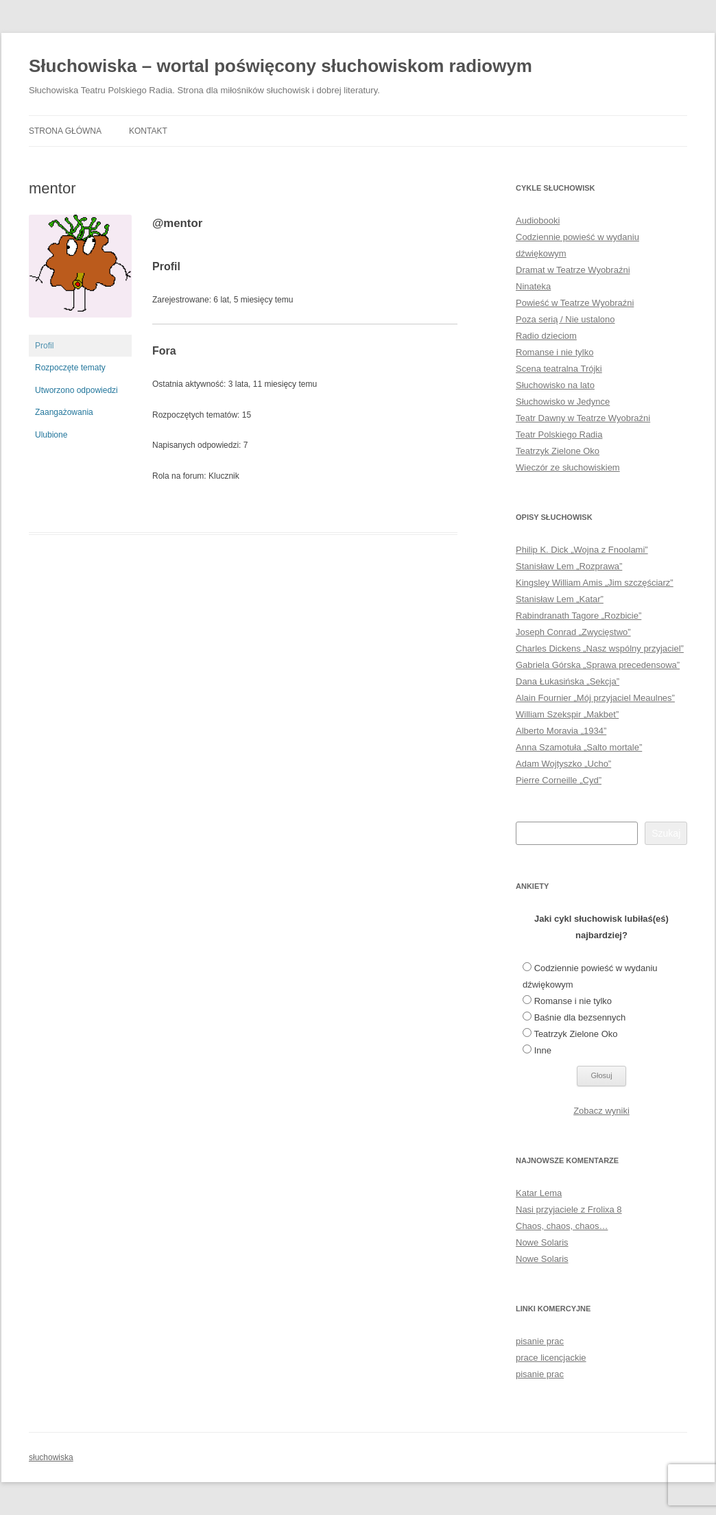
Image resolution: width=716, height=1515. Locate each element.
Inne (542, 1050)
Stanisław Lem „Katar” (560, 599)
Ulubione (51, 435)
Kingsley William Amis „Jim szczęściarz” (594, 582)
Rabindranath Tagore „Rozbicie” (578, 615)
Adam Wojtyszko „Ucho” (563, 764)
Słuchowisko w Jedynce (563, 401)
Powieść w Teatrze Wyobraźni (575, 303)
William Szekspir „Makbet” (567, 714)
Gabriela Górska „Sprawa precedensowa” (598, 665)
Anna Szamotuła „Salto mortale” (579, 747)
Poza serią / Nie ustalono (565, 319)
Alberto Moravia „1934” (561, 731)
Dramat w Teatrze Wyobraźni (573, 270)
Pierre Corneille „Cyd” (558, 780)
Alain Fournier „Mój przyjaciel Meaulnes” (595, 698)
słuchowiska (51, 1457)
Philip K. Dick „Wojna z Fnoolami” (582, 550)
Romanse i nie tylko (554, 352)
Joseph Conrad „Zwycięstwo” (573, 632)
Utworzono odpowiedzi (76, 390)
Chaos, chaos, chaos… (562, 1226)
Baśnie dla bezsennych (580, 1017)
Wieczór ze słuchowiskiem (568, 467)
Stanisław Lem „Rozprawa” (569, 566)
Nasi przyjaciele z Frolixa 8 (569, 1209)
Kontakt (148, 131)
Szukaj (666, 833)
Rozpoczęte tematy (70, 367)
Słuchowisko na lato (555, 385)
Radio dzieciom (546, 336)
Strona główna (65, 131)
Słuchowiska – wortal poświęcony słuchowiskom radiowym (280, 66)
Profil (44, 345)
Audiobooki (538, 220)
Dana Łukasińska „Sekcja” (567, 681)
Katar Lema (539, 1193)
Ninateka (533, 286)
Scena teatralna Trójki (559, 368)
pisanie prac (540, 1341)
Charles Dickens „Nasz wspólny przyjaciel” (600, 648)
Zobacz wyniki (601, 1111)
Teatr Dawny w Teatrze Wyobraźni (583, 418)
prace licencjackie (551, 1357)
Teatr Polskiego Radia (559, 434)
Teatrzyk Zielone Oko (557, 451)
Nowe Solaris (542, 1242)
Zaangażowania (64, 412)
